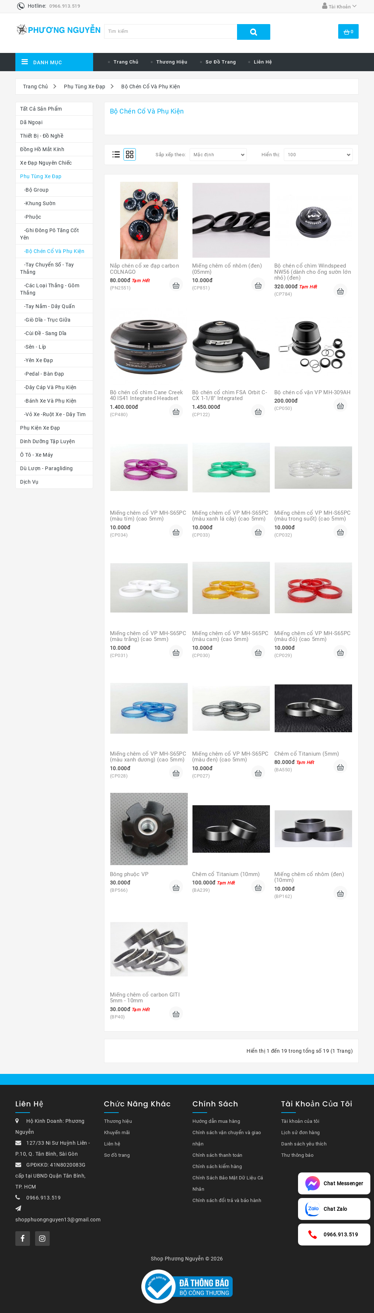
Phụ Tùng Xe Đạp (85, 86)
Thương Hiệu (171, 62)
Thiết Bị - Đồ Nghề (41, 136)
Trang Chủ (35, 86)
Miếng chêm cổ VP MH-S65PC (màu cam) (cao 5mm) (231, 636)
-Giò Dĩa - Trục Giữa (45, 320)
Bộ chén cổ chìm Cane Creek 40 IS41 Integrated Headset (147, 395)
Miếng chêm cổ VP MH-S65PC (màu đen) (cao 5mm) (231, 756)
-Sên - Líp (33, 347)
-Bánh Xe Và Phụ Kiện (48, 401)
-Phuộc (30, 217)
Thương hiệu (118, 1121)
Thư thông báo (297, 1155)
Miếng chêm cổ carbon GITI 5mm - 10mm (146, 997)
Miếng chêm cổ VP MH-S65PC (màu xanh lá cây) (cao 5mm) (231, 516)
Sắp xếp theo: (171, 154)
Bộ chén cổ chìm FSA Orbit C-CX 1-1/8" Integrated (229, 395)
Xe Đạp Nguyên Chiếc (46, 163)
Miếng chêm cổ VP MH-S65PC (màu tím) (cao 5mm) (149, 516)
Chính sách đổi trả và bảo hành (226, 1200)
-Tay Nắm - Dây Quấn (47, 306)
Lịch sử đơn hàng (300, 1132)
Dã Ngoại (31, 122)
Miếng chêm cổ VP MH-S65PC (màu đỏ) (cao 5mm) (313, 636)
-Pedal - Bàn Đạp (42, 374)
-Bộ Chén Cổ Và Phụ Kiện (52, 251)
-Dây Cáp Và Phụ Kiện (48, 387)
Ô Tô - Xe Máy (36, 455)
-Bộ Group (34, 190)
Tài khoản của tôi (300, 1121)
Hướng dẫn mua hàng (216, 1121)
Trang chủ (126, 62)
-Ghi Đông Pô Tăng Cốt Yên (49, 234)
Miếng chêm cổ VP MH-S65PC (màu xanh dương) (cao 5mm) (149, 756)
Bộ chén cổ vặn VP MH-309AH (312, 392)
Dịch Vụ (29, 482)
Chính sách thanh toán (217, 1155)
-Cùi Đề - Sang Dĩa (43, 333)
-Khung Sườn (38, 203)
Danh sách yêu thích (304, 1144)
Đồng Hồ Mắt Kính (42, 149)
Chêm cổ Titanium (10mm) (226, 874)
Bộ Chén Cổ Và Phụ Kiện (150, 86)
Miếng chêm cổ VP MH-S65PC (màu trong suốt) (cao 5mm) (313, 516)
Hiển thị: (271, 154)
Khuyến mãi (117, 1132)
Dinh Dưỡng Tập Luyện (47, 441)
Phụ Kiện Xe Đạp (40, 428)
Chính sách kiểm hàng (217, 1166)
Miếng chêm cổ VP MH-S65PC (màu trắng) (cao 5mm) (149, 636)
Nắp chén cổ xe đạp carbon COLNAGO (145, 268)
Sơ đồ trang (221, 62)
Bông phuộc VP (129, 874)
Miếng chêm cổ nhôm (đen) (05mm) (228, 268)
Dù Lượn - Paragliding (46, 468)
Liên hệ (263, 62)
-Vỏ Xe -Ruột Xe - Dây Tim (52, 414)
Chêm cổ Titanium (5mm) (306, 753)
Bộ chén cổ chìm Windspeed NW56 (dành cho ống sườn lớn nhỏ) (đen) (313, 271)
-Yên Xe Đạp (36, 360)
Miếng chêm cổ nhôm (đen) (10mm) (310, 877)
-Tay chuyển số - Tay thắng (47, 268)
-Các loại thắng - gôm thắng (49, 289)
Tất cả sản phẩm (41, 109)
